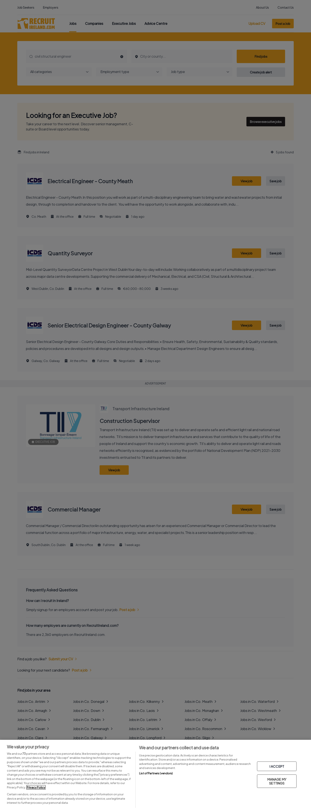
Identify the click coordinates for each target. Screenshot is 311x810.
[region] (155, 775)
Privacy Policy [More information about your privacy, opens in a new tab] (36, 787)
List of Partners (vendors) (156, 773)
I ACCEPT (277, 766)
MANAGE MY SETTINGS (276, 781)
